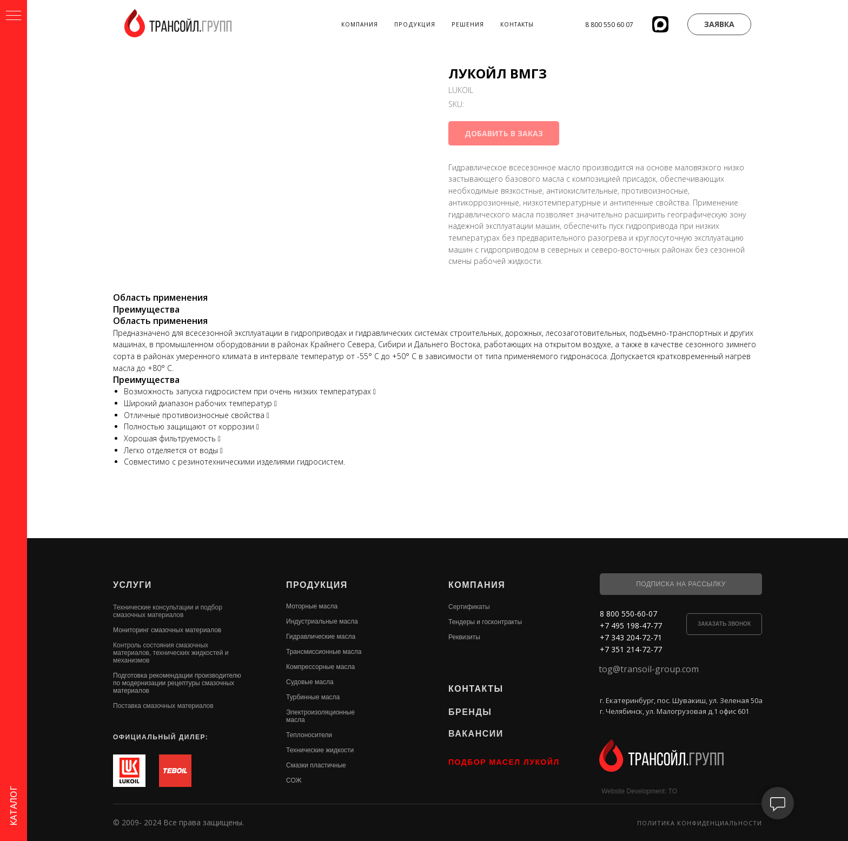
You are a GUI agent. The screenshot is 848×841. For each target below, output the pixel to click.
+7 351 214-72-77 (631, 649)
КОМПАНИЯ (476, 585)
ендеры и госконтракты (487, 622)
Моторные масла (311, 606)
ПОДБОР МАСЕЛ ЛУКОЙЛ (504, 762)
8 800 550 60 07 (609, 24)
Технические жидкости (320, 750)
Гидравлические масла (320, 636)
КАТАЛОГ (13, 806)
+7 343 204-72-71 (631, 637)
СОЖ (294, 780)
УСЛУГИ (132, 585)
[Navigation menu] (13, 16)
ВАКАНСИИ (476, 733)
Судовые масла (310, 682)
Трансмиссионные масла (323, 651)
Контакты (517, 24)
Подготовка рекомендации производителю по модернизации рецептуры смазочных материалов (177, 683)
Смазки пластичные (316, 765)
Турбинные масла (313, 697)
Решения (468, 24)
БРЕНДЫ (470, 712)
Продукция (414, 24)
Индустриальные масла (322, 621)
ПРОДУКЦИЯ (317, 585)
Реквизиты (464, 637)
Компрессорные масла (320, 667)
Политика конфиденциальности (699, 823)
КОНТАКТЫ (476, 688)
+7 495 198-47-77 (631, 625)
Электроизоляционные (320, 712)
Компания (359, 24)
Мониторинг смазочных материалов (167, 630)
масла (295, 720)
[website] (660, 24)
